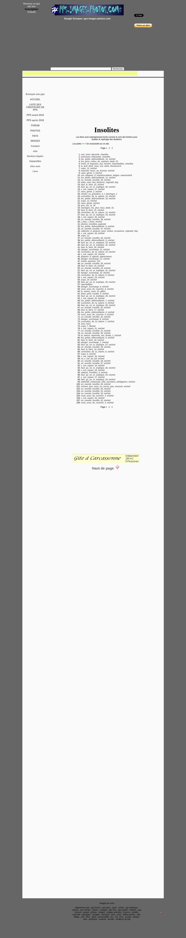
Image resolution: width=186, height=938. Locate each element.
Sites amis (35, 166)
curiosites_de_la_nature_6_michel (97, 351)
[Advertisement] (87, 45)
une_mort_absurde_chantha (94, 154)
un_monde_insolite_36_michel (95, 238)
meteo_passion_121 (90, 261)
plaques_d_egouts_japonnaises (96, 256)
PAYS (35, 136)
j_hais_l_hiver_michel (91, 222)
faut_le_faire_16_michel (92, 340)
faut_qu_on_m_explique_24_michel (98, 379)
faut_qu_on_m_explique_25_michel (98, 375)
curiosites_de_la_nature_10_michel (98, 252)
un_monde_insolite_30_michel (95, 333)
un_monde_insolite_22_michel (95, 400)
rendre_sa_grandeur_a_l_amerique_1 (99, 194)
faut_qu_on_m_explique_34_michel (98, 215)
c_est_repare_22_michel (92, 298)
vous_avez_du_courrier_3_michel (97, 403)
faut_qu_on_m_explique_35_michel (98, 187)
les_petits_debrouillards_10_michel (98, 198)
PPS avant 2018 (35, 115)
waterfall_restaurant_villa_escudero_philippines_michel (108, 382)
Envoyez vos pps (35, 94)
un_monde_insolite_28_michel (95, 361)
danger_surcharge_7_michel (95, 342)
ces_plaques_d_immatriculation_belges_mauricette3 (106, 175)
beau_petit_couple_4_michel (95, 293)
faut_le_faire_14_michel (92, 349)
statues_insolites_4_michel (94, 372)
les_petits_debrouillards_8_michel (97, 240)
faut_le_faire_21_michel (92, 210)
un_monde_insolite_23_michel (95, 393)
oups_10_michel (89, 280)
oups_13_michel (89, 168)
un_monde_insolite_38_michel (95, 219)
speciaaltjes (86, 284)
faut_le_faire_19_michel (92, 266)
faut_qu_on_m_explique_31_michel (98, 270)
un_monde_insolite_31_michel (95, 331)
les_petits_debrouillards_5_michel (97, 338)
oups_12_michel (89, 201)
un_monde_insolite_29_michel (95, 347)
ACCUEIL (35, 99)
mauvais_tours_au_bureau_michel (97, 171)
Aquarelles (35, 161)
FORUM (35, 125)
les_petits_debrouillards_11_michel (98, 177)
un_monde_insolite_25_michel (95, 389)
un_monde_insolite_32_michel (95, 317)
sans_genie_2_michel (91, 191)
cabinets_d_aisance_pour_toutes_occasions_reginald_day (109, 231)
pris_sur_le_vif (88, 205)
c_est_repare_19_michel (92, 365)
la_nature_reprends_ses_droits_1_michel (101, 335)
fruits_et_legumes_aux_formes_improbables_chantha (107, 164)
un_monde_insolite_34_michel (95, 268)
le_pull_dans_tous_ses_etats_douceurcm (101, 166)
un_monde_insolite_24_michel (95, 391)
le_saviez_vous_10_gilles (93, 291)
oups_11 (85, 235)
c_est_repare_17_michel (92, 377)
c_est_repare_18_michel (92, 370)
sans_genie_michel (90, 203)
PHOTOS (35, 130)
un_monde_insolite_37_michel (95, 229)
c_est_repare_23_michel (92, 277)
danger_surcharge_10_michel (95, 273)
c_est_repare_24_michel (92, 254)
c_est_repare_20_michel (92, 356)
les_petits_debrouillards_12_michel (98, 159)
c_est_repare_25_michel (92, 233)
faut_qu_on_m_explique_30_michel (98, 282)
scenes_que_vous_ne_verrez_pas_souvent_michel (105, 386)
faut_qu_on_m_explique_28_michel (98, 305)
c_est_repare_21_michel (92, 328)
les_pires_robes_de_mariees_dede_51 (99, 161)
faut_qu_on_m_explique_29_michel (98, 296)
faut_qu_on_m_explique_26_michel (98, 368)
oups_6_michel (88, 354)
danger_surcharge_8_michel (95, 319)
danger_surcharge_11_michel (95, 259)
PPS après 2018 (35, 120)
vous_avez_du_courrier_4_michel (97, 396)
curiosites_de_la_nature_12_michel (98, 212)
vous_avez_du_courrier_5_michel (97, 314)
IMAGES (35, 141)
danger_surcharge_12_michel (95, 249)
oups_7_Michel (88, 326)
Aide (35, 151)
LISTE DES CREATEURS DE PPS (35, 107)
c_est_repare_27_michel (92, 189)
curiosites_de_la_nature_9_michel (97, 275)
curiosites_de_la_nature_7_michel (97, 321)
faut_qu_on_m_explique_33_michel (98, 242)
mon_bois (86, 324)
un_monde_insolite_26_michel (95, 384)
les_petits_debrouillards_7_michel (97, 300)
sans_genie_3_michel (91, 173)
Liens (35, 171)
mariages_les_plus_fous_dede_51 (97, 208)
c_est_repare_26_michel (92, 217)
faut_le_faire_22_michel (92, 184)
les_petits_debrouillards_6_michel (97, 312)
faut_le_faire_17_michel (92, 310)
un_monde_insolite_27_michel (95, 363)
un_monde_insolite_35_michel (95, 263)
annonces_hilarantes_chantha (95, 157)
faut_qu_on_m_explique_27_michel (98, 345)
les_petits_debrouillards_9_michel (97, 226)
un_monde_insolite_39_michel (95, 180)
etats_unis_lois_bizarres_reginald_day (99, 182)
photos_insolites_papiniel (93, 224)
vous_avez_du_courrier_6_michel (97, 289)
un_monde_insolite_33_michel (95, 307)
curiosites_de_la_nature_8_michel (97, 303)
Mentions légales (35, 156)
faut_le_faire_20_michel (92, 247)
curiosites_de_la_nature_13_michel (98, 196)
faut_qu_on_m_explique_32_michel (98, 245)
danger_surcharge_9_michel (95, 287)
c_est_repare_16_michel (92, 398)
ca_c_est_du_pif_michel (92, 358)
